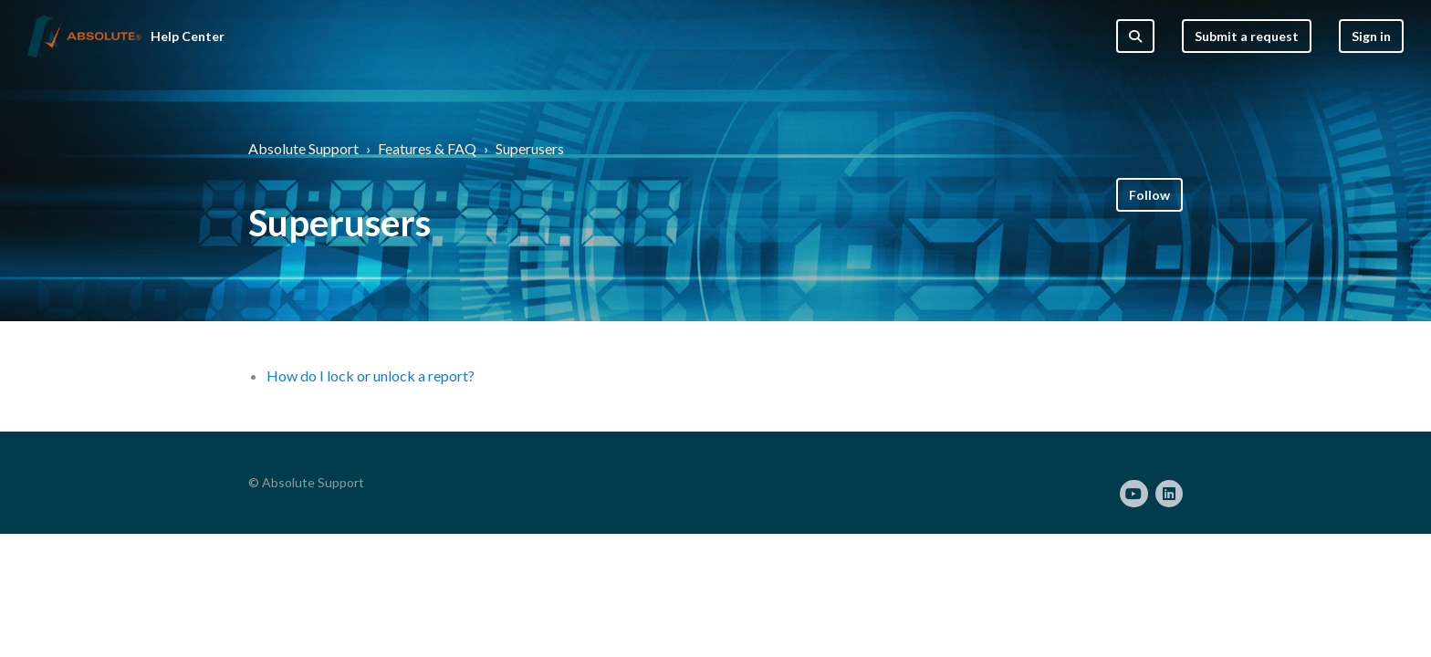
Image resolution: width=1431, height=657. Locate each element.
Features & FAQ (427, 148)
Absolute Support (303, 148)
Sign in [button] (1371, 36)
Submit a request (1247, 36)
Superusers (530, 148)
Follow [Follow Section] (1149, 195)
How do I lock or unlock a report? (370, 375)
